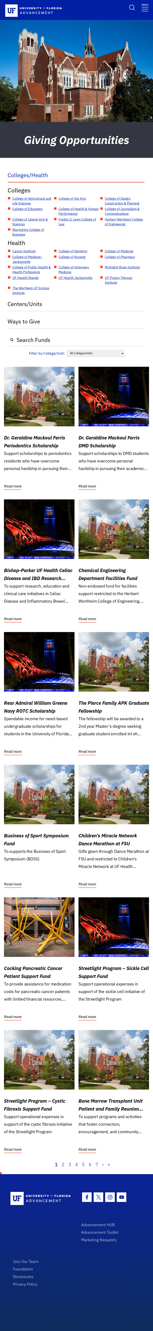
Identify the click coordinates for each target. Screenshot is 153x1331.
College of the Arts (72, 199)
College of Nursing (72, 257)
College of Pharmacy (120, 257)
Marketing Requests (99, 1239)
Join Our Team (26, 1261)
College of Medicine (119, 251)
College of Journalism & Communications (122, 211)
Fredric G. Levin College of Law (77, 221)
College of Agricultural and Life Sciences (31, 201)
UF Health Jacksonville (75, 278)
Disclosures (23, 1276)
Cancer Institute (24, 251)
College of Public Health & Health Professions (31, 269)
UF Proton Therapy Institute (118, 280)
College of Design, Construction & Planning (122, 201)
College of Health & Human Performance (79, 211)
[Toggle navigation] (145, 7)
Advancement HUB (98, 1224)
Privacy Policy (25, 1284)
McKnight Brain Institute (122, 267)
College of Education (27, 209)
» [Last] (109, 1164)
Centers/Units (25, 304)
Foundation (23, 1269)
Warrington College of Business (28, 232)
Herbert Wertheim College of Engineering (124, 221)
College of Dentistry (73, 251)
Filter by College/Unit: (47, 353)
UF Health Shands (25, 278)
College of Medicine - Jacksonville (27, 259)
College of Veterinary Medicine (74, 269)
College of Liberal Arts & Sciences (30, 221)
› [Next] (103, 1164)
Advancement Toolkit (100, 1232)
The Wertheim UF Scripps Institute (30, 290)
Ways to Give (24, 321)
